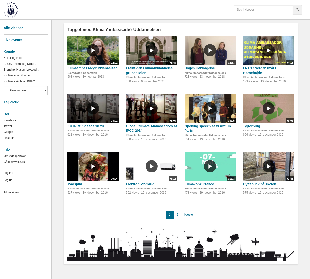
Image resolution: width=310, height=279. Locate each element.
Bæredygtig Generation (82, 72)
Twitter (8, 126)
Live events (13, 40)
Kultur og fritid (13, 58)
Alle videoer (13, 28)
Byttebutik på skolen (259, 184)
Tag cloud (11, 102)
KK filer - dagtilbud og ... (19, 75)
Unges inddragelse (200, 68)
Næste (188, 214)
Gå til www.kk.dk (14, 162)
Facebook (10, 120)
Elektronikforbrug (140, 184)
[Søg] (297, 9)
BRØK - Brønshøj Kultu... (20, 64)
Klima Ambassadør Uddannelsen (146, 77)
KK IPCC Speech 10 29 (85, 126)
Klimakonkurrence (199, 184)
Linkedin (9, 138)
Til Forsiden (11, 192)
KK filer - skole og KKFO (19, 81)
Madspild (74, 184)
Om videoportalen (15, 156)
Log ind (8, 173)
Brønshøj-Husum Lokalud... (21, 69)
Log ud (8, 180)
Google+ (9, 132)
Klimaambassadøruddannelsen (92, 68)
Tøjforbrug (251, 126)
